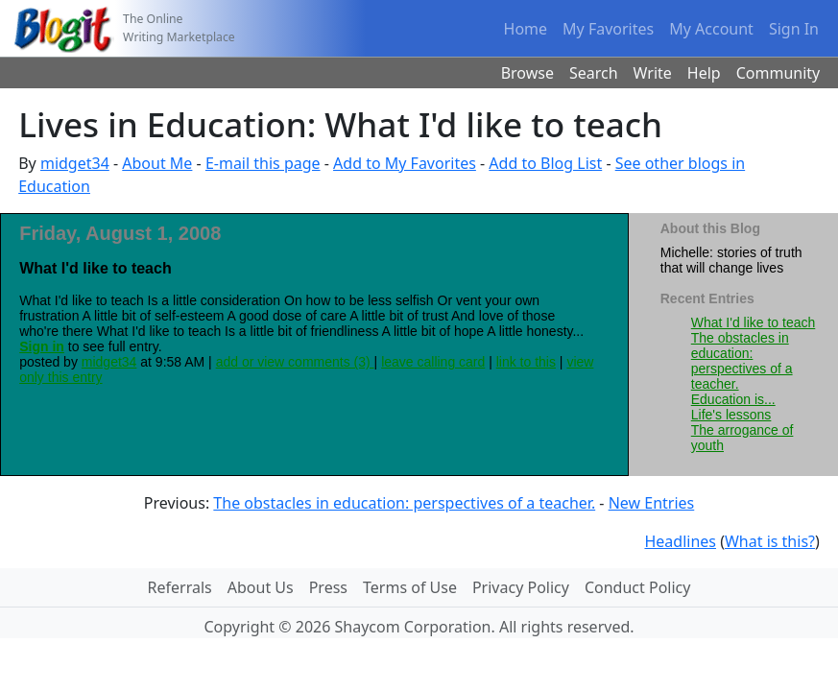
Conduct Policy (637, 587)
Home (526, 28)
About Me (157, 163)
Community (778, 72)
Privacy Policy (520, 587)
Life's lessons (731, 414)
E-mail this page (263, 163)
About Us (260, 587)
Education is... (733, 399)
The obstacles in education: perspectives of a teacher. (742, 361)
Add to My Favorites (404, 163)
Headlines (680, 541)
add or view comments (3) (295, 361)
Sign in (41, 346)
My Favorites (608, 28)
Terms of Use (410, 587)
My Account (711, 28)
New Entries (652, 502)
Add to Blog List (545, 163)
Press (328, 587)
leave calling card (433, 361)
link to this (526, 361)
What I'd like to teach (753, 322)
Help (704, 72)
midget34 (74, 163)
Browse (527, 72)
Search (593, 72)
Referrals (180, 587)
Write (653, 72)
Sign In (794, 28)
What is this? (770, 541)
